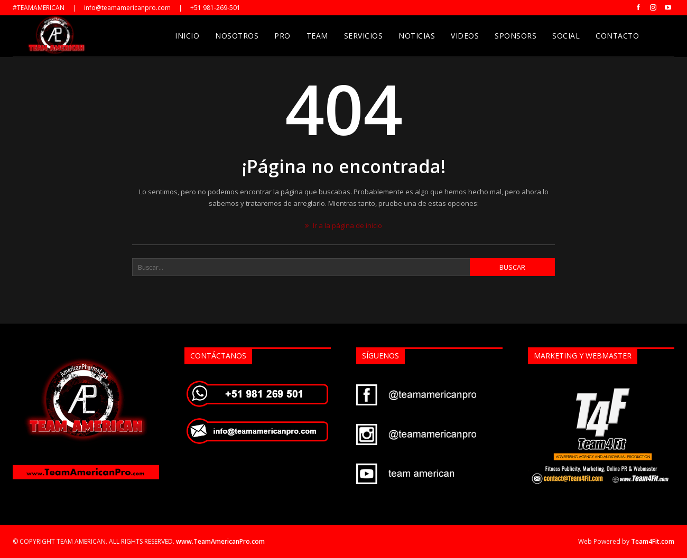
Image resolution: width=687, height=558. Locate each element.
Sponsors (515, 36)
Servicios (363, 36)
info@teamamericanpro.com (127, 7)
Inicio (187, 36)
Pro (282, 36)
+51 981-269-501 (215, 7)
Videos (465, 36)
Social (566, 36)
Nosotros (236, 36)
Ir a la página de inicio (343, 225)
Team (317, 36)
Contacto (617, 36)
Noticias (416, 36)
